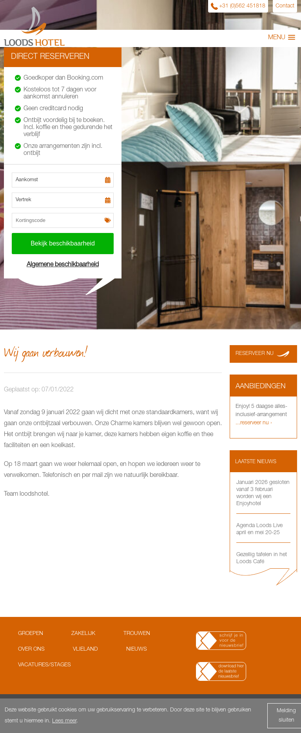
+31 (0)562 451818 (242, 6)
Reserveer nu (255, 353)
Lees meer (64, 721)
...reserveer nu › (254, 423)
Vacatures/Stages (44, 665)
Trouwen (136, 634)
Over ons (31, 649)
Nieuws (136, 649)
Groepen (30, 634)
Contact (285, 6)
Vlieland (85, 649)
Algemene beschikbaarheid (63, 265)
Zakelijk (83, 634)
